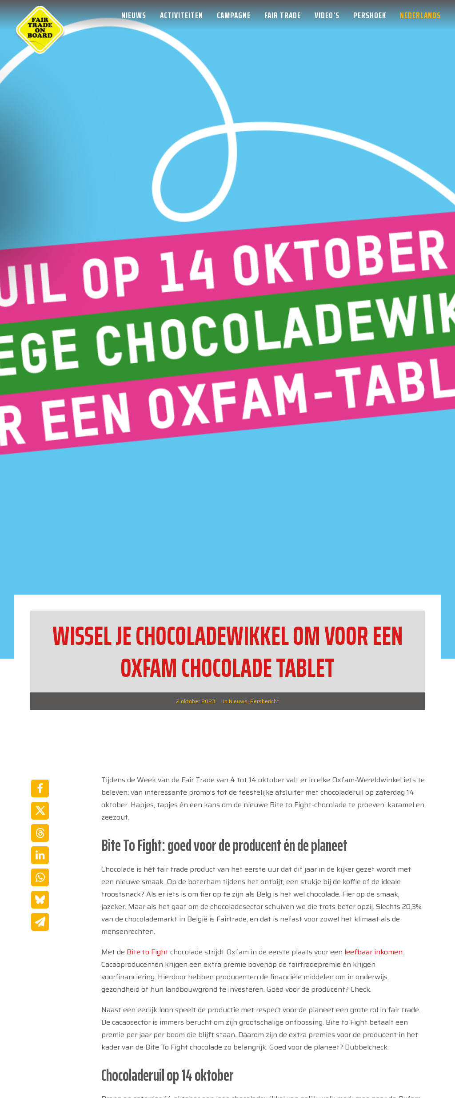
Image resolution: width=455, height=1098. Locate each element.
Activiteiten (181, 15)
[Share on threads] (40, 833)
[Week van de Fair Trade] (40, 15)
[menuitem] (136, 15)
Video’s (327, 15)
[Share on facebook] (40, 788)
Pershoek (369, 15)
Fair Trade (282, 15)
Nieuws (133, 15)
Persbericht (264, 701)
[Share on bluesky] (40, 900)
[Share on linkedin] (40, 855)
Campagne (234, 15)
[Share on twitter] (40, 811)
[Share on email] (40, 922)
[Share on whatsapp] (40, 877)
